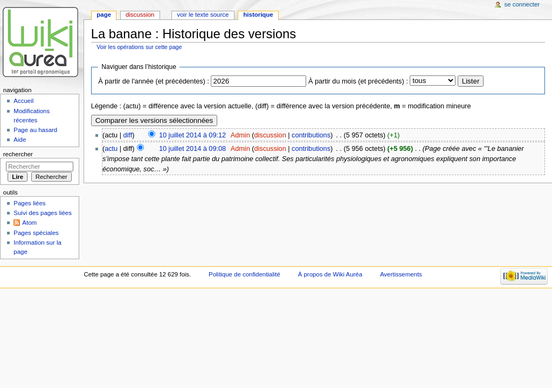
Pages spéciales (35, 233)
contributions (311, 135)
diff (128, 135)
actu (111, 149)
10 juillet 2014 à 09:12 (192, 135)
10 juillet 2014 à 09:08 (192, 149)
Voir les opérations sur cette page (139, 47)
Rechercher (18, 154)
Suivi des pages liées (42, 213)
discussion (270, 135)
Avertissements (401, 274)
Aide (19, 139)
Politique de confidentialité (244, 274)
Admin (240, 135)
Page (103, 14)
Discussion (140, 14)
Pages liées (29, 203)
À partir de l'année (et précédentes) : (153, 81)
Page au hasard (35, 130)
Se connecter (522, 4)
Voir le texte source (203, 14)
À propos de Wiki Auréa (330, 274)
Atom (29, 222)
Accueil (23, 101)
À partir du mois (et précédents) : (358, 81)
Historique (258, 14)
